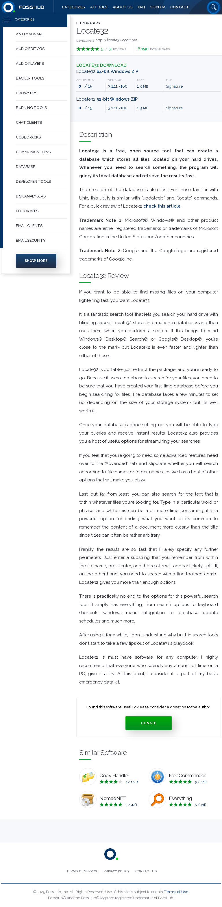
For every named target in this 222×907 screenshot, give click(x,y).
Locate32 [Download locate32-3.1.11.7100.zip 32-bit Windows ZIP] (107, 99)
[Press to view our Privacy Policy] (116, 871)
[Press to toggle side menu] (33, 22)
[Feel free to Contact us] (179, 7)
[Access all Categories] (73, 7)
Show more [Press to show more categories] (36, 263)
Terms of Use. (176, 892)
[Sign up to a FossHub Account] (157, 7)
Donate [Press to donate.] (148, 723)
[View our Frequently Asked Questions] (141, 7)
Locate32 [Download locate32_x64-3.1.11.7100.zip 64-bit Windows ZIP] (107, 71)
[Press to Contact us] (146, 871)
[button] (41, 36)
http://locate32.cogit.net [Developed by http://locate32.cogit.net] (116, 40)
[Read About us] (123, 7)
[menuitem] (35, 36)
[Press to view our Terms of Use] (82, 871)
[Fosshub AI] (99, 7)
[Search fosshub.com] (213, 7)
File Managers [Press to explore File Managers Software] (88, 23)
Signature (174, 86)
